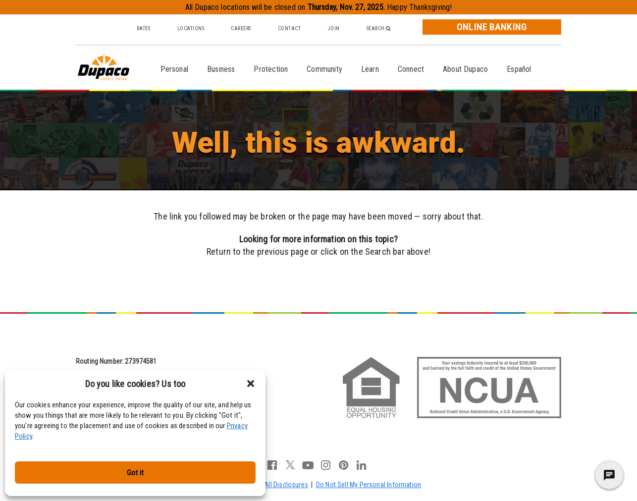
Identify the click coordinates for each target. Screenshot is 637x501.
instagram (326, 465)
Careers (241, 28)
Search (379, 28)
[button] (251, 384)
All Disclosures (286, 485)
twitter (290, 465)
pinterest (344, 465)
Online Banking (492, 27)
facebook (272, 465)
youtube (308, 465)
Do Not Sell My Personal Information (368, 485)
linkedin (362, 465)
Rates (144, 28)
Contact (289, 28)
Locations (191, 28)
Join (334, 28)
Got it (135, 472)
